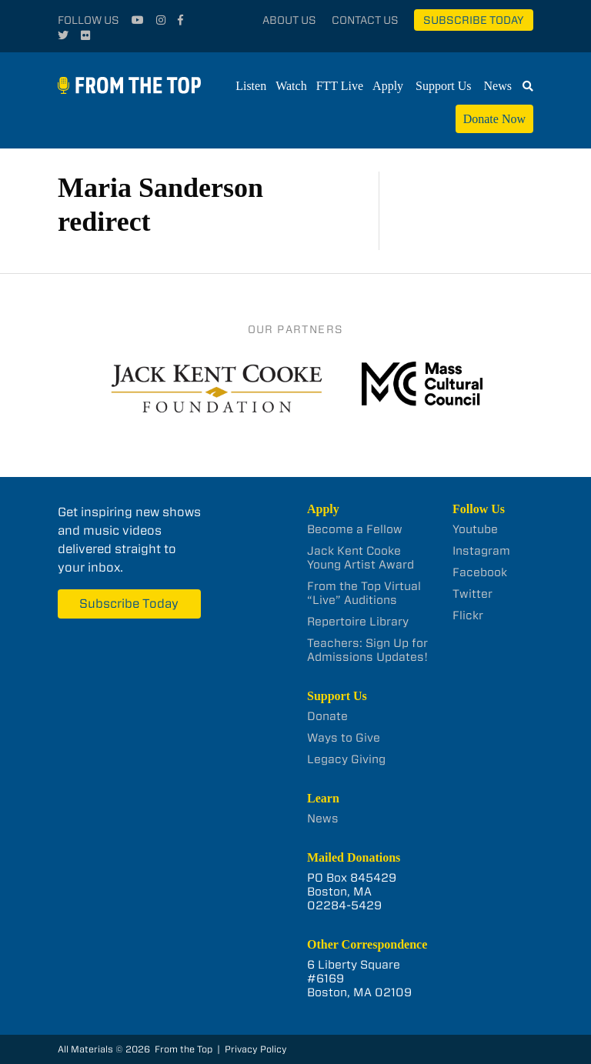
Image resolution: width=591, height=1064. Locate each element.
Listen (250, 85)
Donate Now (494, 118)
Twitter (472, 594)
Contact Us (365, 20)
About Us (289, 20)
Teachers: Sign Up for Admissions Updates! (367, 650)
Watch (290, 85)
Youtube (475, 529)
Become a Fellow (354, 529)
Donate (327, 716)
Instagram (481, 551)
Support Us (443, 85)
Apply (387, 85)
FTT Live (339, 85)
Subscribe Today (473, 20)
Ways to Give (343, 738)
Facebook (479, 572)
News (498, 85)
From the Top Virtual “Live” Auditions (364, 593)
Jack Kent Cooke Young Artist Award (360, 558)
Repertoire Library (358, 622)
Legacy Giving (346, 759)
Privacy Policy (256, 1049)
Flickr (467, 615)
